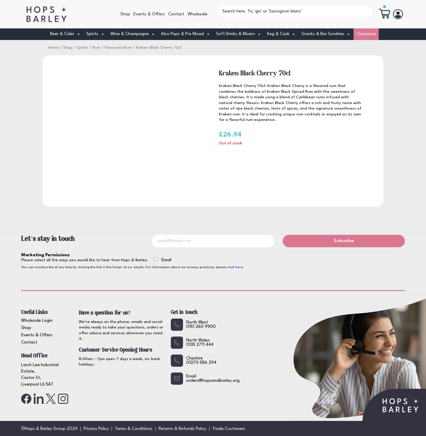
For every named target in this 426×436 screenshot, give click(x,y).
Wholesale (197, 14)
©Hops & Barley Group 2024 (49, 429)
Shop (125, 14)
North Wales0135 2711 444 (192, 343)
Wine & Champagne (132, 34)
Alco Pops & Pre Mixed (185, 34)
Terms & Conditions (134, 429)
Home (53, 48)
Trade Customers (228, 429)
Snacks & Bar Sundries (326, 34)
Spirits (95, 34)
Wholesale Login (36, 321)
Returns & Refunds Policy (182, 429)
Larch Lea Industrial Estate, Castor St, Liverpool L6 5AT (40, 375)
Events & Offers (149, 14)
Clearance (366, 34)
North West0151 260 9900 (193, 325)
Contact (176, 14)
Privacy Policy (96, 429)
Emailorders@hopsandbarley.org (205, 379)
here (239, 267)
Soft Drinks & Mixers (238, 34)
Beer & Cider (65, 34)
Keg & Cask (281, 34)
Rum (96, 48)
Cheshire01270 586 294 (193, 361)
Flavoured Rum (118, 48)
